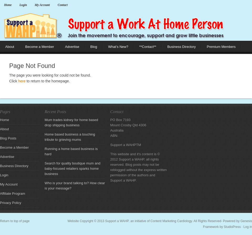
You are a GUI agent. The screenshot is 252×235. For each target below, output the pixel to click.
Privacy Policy (10, 203)
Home (8, 5)
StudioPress (232, 227)
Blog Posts (8, 138)
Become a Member (39, 47)
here (21, 81)
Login (23, 5)
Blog (91, 48)
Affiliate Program (12, 194)
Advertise (72, 47)
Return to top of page (15, 221)
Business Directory (181, 47)
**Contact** (147, 47)
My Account (42, 5)
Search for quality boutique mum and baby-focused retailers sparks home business (72, 168)
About (7, 48)
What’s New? (115, 48)
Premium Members (221, 47)
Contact (62, 5)
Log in (247, 227)
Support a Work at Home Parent (126, 25)
